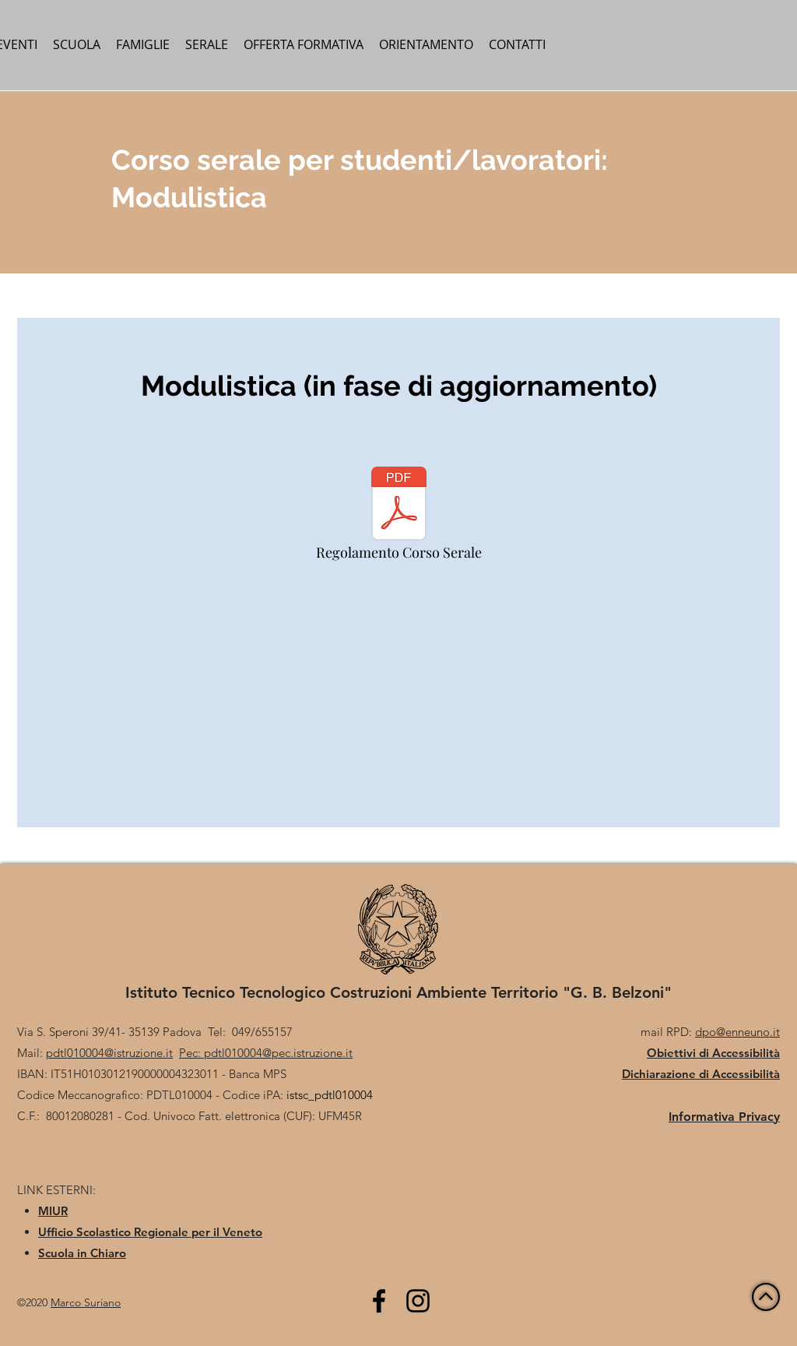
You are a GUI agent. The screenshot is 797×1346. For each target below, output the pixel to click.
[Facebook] (379, 1300)
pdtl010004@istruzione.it (109, 1052)
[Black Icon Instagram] (418, 1300)
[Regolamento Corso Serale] (398, 518)
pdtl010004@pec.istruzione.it (278, 1052)
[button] (76, 45)
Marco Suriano (86, 1302)
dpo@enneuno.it (737, 1031)
